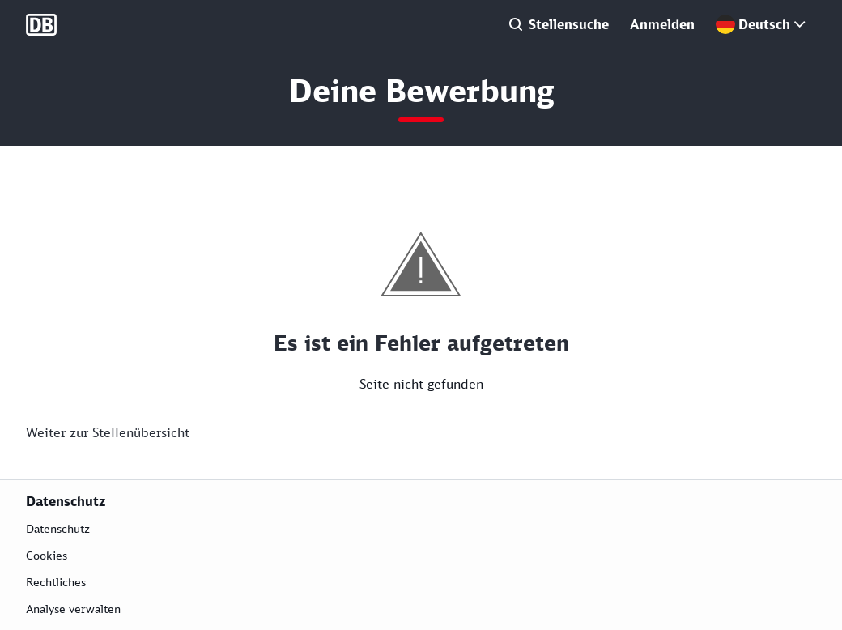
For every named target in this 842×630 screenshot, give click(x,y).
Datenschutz (58, 528)
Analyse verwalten (73, 608)
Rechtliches (56, 582)
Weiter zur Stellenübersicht (107, 432)
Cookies (46, 555)
